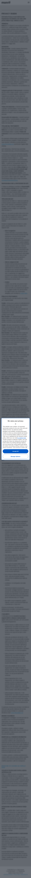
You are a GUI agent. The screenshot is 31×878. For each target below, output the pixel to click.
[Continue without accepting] (15, 424)
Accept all (15, 451)
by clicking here (21, 438)
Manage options (15, 456)
